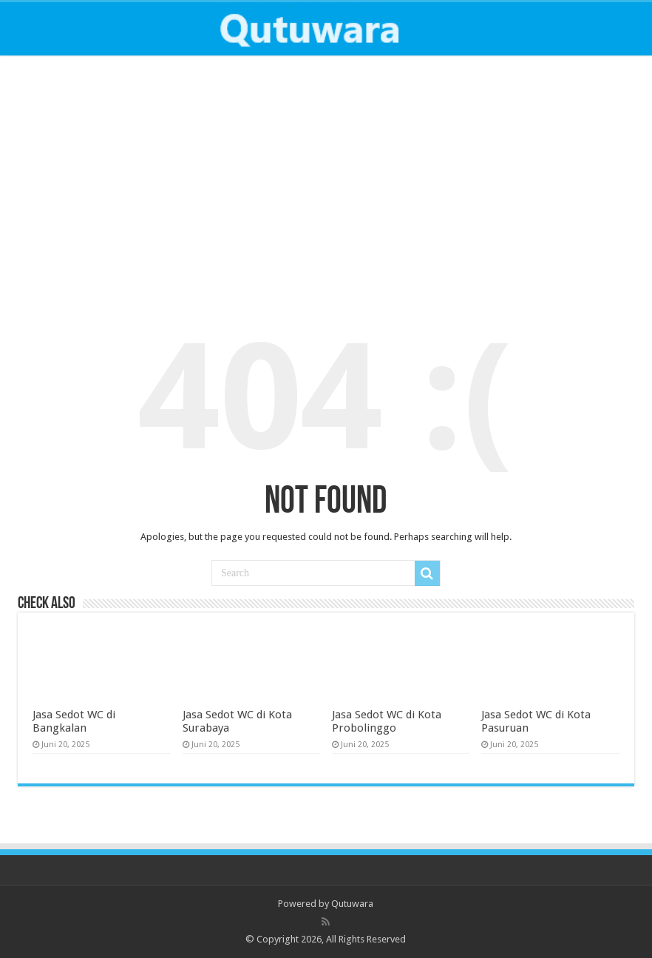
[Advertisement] (326, 177)
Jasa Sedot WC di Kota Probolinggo (386, 721)
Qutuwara (352, 903)
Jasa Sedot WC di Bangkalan (74, 721)
